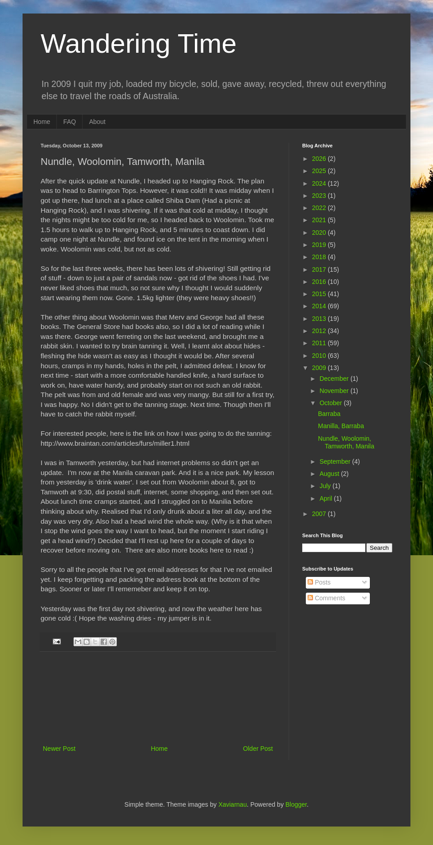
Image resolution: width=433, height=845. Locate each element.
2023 (320, 195)
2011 (320, 343)
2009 (320, 367)
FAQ (69, 121)
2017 (320, 269)
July (325, 485)
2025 (320, 170)
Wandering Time (139, 43)
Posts (319, 582)
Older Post (258, 748)
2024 (320, 183)
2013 (320, 318)
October (331, 403)
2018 (320, 256)
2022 (320, 207)
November (334, 390)
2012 (320, 330)
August (330, 473)
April (326, 498)
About (97, 121)
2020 (320, 232)
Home (41, 121)
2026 (320, 158)
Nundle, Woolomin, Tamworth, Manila (346, 442)
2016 (320, 281)
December (334, 378)
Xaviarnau (232, 804)
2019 (320, 244)
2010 (320, 355)
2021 (320, 220)
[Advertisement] (158, 698)
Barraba (329, 413)
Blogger (296, 804)
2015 (320, 293)
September (335, 461)
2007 (320, 513)
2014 (320, 306)
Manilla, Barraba (341, 425)
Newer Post (59, 748)
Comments (326, 598)
